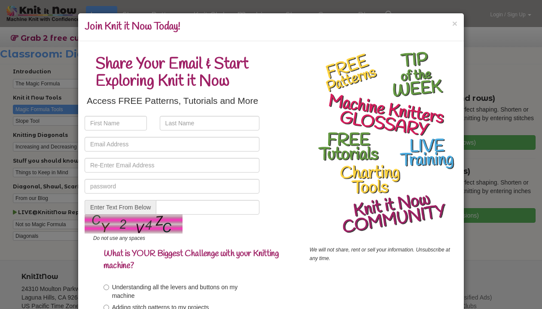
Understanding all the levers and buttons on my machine (171, 291)
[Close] (454, 23)
